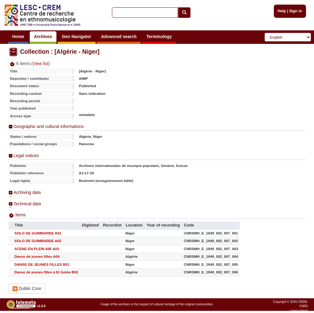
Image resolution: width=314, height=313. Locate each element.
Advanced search (118, 36)
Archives (43, 36)
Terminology (159, 36)
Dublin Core (27, 288)
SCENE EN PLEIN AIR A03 (36, 249)
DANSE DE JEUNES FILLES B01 (42, 264)
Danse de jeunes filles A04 (36, 256)
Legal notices (26, 155)
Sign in (295, 11)
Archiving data (27, 192)
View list (40, 63)
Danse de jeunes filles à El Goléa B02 (46, 272)
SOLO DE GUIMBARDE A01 (37, 233)
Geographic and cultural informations (48, 126)
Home (18, 36)
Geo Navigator (76, 36)
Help (282, 11)
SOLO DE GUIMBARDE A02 (37, 241)
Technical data (27, 203)
